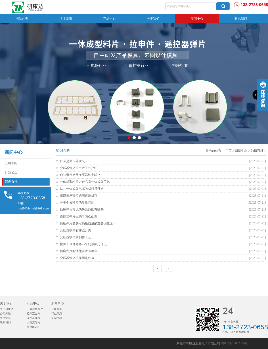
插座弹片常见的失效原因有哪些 (82, 209)
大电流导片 (33, 322)
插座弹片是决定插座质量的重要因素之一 (88, 223)
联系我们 (240, 18)
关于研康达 (6, 309)
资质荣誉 (5, 318)
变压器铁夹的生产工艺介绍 (78, 168)
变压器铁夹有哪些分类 (75, 230)
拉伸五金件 (33, 313)
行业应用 (65, 18)
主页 (228, 151)
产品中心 (109, 18)
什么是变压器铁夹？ (74, 161)
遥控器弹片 (33, 318)
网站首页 (22, 18)
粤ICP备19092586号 (234, 343)
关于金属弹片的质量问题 (77, 202)
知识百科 (11, 181)
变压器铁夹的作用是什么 (77, 258)
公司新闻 (11, 163)
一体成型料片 (35, 309)
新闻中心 (197, 18)
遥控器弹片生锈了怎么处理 (78, 216)
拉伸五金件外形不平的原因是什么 (83, 244)
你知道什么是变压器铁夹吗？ (80, 175)
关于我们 (153, 18)
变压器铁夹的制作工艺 (75, 237)
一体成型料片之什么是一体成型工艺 (85, 182)
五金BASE (33, 326)
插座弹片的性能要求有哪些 (78, 251)
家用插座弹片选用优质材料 (78, 195)
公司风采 (5, 313)
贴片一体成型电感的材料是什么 (82, 188)
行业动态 (11, 172)
